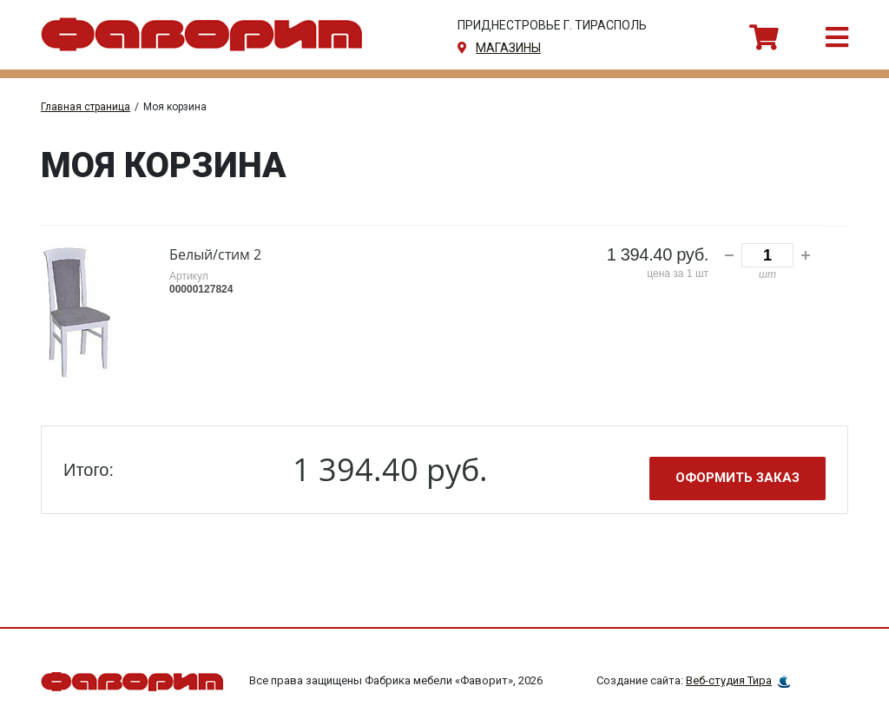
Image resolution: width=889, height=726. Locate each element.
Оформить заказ (737, 477)
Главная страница (85, 107)
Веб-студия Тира (729, 680)
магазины (508, 48)
